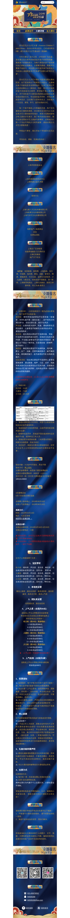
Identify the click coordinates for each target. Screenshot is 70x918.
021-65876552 (33, 893)
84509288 (31, 897)
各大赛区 (50, 31)
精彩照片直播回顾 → (24, 519)
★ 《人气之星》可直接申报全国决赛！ (35, 653)
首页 (18, 31)
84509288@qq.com (35, 900)
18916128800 (21, 479)
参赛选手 (29, 31)
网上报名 (28, 468)
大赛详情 (40, 31)
